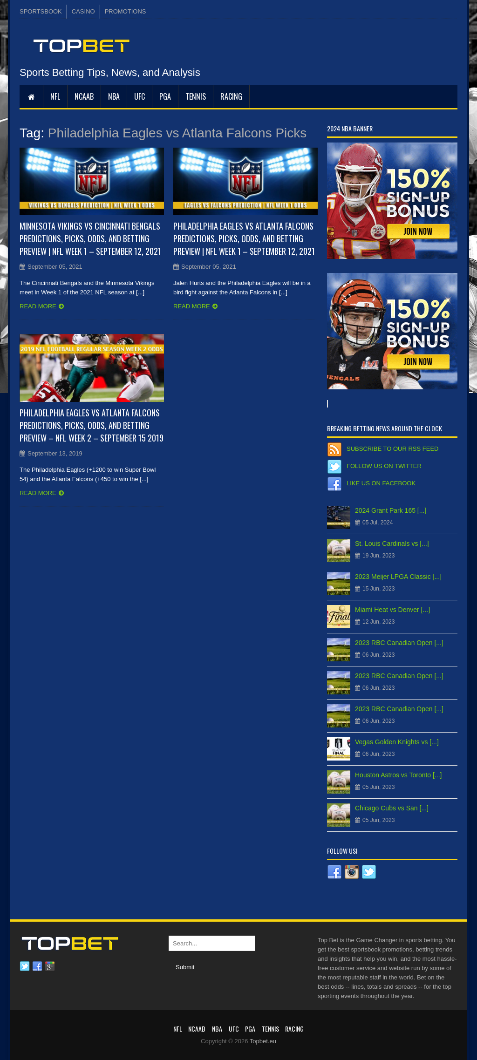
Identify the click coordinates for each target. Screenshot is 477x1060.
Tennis (195, 96)
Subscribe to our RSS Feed (392, 448)
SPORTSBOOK (41, 11)
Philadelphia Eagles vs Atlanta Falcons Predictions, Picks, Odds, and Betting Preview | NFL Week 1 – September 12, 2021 (244, 238)
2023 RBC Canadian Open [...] (399, 642)
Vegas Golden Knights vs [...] (397, 742)
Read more (38, 306)
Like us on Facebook (381, 483)
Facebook (37, 966)
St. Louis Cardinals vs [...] (392, 543)
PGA (165, 96)
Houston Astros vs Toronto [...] (398, 775)
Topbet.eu (263, 1041)
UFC (139, 96)
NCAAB (84, 96)
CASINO (83, 11)
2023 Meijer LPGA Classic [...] (398, 576)
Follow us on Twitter (384, 465)
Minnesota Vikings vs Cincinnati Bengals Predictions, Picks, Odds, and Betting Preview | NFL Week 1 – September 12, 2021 (90, 238)
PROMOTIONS (125, 11)
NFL (55, 96)
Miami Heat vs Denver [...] (392, 609)
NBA (114, 96)
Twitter (25, 966)
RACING (231, 96)
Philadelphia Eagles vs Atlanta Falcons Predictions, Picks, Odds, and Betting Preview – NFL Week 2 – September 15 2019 (92, 425)
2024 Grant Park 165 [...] (390, 510)
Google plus (50, 966)
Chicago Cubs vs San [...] (392, 808)
